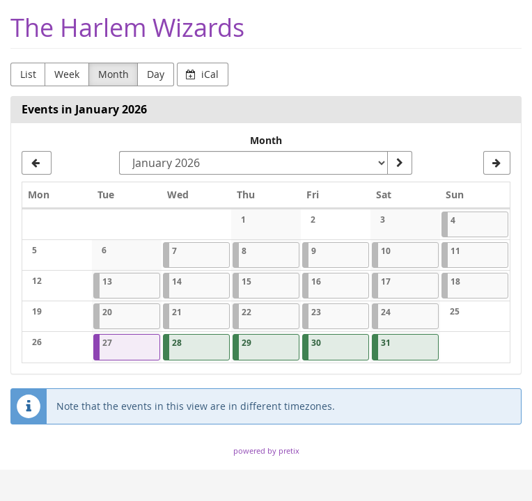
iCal (202, 74)
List (28, 74)
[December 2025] (37, 163)
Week (66, 74)
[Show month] (399, 163)
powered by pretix (266, 450)
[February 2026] (496, 163)
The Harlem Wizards (127, 27)
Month (113, 74)
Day (155, 74)
